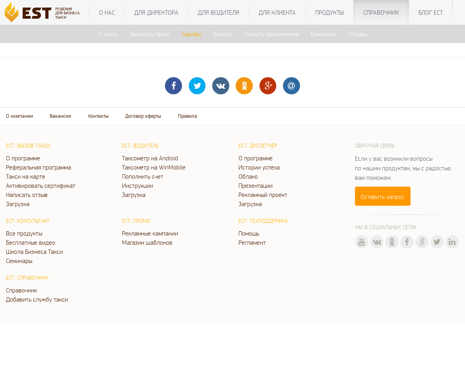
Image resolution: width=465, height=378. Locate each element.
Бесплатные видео (30, 242)
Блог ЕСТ (430, 12)
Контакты (98, 116)
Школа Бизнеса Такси (34, 251)
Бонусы (222, 34)
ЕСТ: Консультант (28, 220)
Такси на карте (25, 176)
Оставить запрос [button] (382, 197)
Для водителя (218, 12)
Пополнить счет (142, 176)
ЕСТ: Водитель (140, 145)
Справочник (381, 12)
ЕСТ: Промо (136, 220)
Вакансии (323, 34)
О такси (108, 34)
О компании (19, 116)
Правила (187, 116)
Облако (248, 176)
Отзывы (358, 34)
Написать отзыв (27, 195)
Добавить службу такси (37, 299)
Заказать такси (149, 34)
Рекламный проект (262, 195)
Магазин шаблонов (147, 242)
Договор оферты (143, 116)
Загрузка (17, 204)
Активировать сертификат (41, 185)
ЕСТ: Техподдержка (263, 220)
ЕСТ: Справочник (27, 277)
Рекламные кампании (150, 233)
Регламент (252, 242)
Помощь (248, 233)
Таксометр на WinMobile (154, 167)
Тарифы (191, 34)
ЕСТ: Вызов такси (28, 145)
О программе (23, 158)
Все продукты (24, 233)
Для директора (156, 12)
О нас (107, 12)
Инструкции (137, 185)
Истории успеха (259, 167)
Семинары (19, 261)
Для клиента (277, 12)
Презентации (255, 185)
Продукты (329, 12)
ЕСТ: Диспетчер (257, 145)
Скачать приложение (271, 34)
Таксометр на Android (150, 158)
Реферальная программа (38, 167)
